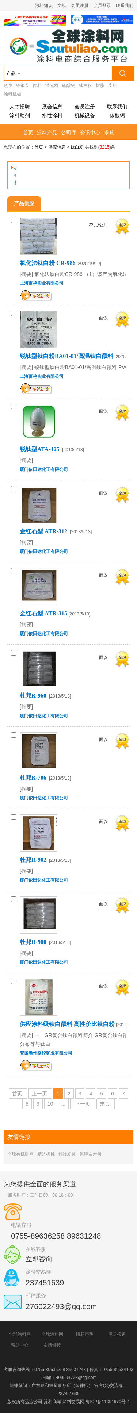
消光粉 (51, 85)
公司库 (68, 132)
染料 (112, 85)
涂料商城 (52, 1401)
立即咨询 (39, 1259)
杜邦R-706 (34, 778)
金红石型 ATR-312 (44, 531)
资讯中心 (90, 132)
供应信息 (57, 147)
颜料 (37, 85)
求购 (109, 132)
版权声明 (85, 1334)
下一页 (82, 1104)
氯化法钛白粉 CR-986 (47, 263)
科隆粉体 (67, 1154)
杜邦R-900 (34, 942)
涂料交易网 (73, 1401)
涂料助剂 (19, 115)
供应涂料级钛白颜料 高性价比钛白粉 (67, 1024)
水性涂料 (52, 115)
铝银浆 (22, 85)
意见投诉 (117, 1334)
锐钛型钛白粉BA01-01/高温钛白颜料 (66, 356)
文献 (61, 5)
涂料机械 (12, 94)
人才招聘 (19, 107)
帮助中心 (19, 1345)
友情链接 (52, 1345)
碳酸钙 (68, 85)
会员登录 (102, 5)
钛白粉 (85, 85)
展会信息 (52, 107)
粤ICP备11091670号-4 (107, 1401)
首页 (28, 132)
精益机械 (46, 1154)
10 (50, 1104)
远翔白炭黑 (91, 1154)
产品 (11, 73)
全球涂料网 (20, 1334)
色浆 (8, 85)
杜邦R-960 (34, 695)
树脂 (100, 85)
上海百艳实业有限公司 (42, 283)
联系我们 (124, 5)
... (63, 1104)
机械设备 (85, 115)
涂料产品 (47, 132)
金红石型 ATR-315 (43, 613)
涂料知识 (44, 5)
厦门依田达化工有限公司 (44, 469)
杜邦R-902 (34, 860)
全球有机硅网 (20, 1154)
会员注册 (79, 5)
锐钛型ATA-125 (40, 449)
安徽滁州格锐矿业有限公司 (46, 1053)
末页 (105, 1104)
